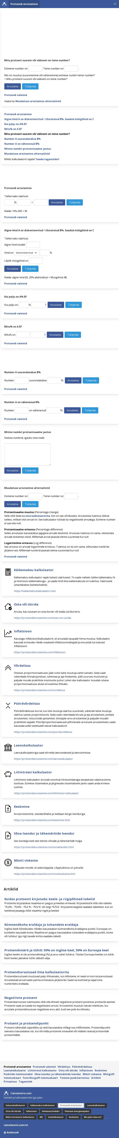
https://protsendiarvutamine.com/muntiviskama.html (44, 874)
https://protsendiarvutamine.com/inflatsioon (40, 652)
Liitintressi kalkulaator (33, 772)
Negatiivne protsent (20, 998)
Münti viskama (26, 860)
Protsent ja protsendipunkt (26, 1023)
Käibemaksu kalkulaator (34, 570)
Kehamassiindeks (51, 1111)
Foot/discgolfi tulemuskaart (40, 1078)
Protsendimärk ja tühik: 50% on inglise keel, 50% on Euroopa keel (56, 950)
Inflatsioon (23, 631)
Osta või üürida (26, 604)
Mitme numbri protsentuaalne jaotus (27, 148)
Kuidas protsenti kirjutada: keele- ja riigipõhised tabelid (49, 899)
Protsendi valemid (15, 95)
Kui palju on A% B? (15, 124)
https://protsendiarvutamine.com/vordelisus (39, 690)
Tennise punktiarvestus (74, 1078)
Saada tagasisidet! (47, 159)
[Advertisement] (60, 34)
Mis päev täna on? (93, 1117)
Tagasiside (25, 1081)
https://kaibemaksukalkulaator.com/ (35, 591)
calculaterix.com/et (16, 1125)
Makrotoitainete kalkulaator (20, 1117)
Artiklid (96, 1078)
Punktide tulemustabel (18, 1074)
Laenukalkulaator (28, 745)
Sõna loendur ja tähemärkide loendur (44, 833)
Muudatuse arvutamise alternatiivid (38, 101)
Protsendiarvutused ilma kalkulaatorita (36, 972)
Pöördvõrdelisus (27, 703)
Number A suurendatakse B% (22, 139)
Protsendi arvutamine (24, 4)
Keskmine (22, 806)
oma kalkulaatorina (37, 516)
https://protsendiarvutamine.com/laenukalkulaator (43, 759)
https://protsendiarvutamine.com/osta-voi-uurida (42, 618)
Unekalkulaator (56, 1117)
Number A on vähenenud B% (21, 143)
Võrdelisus (22, 665)
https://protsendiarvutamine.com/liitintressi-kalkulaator (46, 793)
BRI (41, 1117)
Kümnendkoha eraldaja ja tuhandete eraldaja (41, 924)
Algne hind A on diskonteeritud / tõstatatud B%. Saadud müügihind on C (49, 119)
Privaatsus (10, 1081)
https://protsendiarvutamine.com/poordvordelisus (43, 732)
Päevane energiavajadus (77, 1111)
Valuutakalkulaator (15, 1105)
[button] (115, 4)
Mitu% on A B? (13, 129)
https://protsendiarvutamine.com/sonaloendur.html (44, 847)
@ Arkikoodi (11, 1132)
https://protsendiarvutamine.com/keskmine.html (42, 820)
